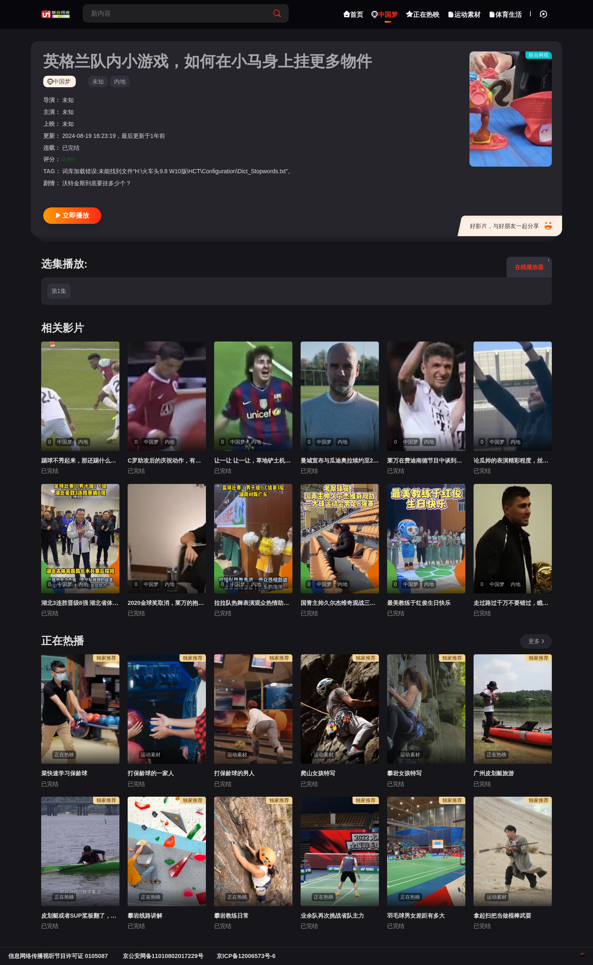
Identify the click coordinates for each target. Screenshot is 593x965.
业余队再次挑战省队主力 (332, 915)
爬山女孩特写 (318, 773)
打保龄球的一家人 (151, 773)
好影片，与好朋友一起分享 (511, 226)
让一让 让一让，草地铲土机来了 (253, 460)
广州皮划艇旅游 (494, 773)
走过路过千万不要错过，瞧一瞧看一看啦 (513, 603)
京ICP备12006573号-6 (246, 956)
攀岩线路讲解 (145, 915)
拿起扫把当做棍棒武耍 (502, 915)
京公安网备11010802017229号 (163, 956)
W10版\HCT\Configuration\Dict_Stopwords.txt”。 (231, 171)
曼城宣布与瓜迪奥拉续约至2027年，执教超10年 (340, 460)
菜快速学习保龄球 (64, 773)
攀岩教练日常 (231, 915)
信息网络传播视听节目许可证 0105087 (59, 956)
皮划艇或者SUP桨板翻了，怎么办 (80, 915)
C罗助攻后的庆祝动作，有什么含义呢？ (167, 460)
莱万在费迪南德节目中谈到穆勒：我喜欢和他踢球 (426, 460)
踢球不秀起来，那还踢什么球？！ (80, 460)
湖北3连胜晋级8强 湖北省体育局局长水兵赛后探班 (80, 603)
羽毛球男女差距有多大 (416, 915)
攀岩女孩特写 (404, 773)
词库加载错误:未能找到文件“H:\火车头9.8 (115, 171)
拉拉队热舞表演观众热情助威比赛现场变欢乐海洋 (253, 603)
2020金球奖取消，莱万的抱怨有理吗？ (167, 603)
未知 (98, 81)
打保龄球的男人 (234, 773)
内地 (120, 81)
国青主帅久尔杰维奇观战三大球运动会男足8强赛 (340, 603)
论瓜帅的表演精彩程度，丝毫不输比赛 (513, 460)
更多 (536, 641)
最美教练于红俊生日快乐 (419, 603)
